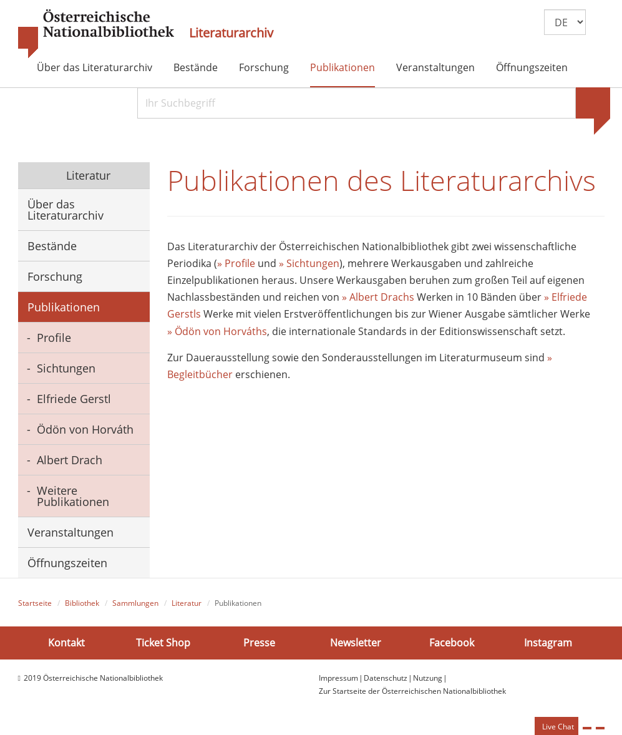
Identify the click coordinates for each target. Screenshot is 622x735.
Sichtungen (66, 368)
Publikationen (342, 67)
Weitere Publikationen (73, 496)
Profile (54, 337)
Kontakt (66, 643)
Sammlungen (135, 603)
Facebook (451, 643)
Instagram (548, 643)
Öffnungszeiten (532, 67)
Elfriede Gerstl (74, 398)
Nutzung (427, 678)
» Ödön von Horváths (217, 331)
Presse (259, 643)
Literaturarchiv (231, 33)
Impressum (338, 678)
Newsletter (355, 643)
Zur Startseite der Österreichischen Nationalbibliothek (412, 691)
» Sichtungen (309, 263)
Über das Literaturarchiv (94, 67)
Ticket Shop (163, 643)
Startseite (35, 603)
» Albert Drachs (379, 297)
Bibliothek (82, 603)
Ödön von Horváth (85, 429)
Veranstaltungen (435, 67)
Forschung (264, 67)
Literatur (86, 175)
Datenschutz (385, 678)
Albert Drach (69, 459)
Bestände (195, 67)
